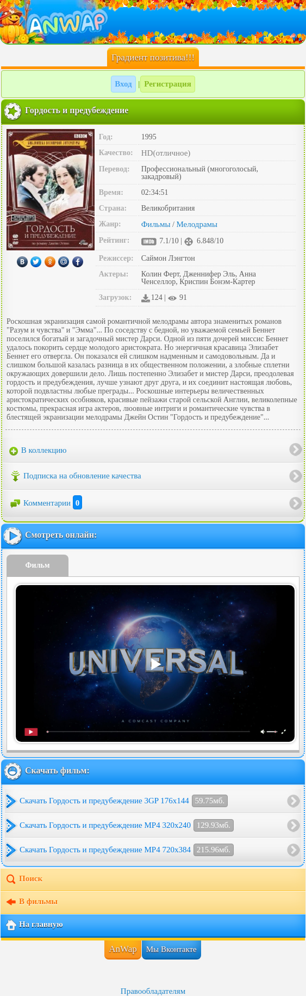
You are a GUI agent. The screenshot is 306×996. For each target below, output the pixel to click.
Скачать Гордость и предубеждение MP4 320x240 (127, 825)
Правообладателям (153, 991)
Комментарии (45, 503)
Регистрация (167, 83)
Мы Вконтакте (171, 949)
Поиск (23, 879)
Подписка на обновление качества (75, 476)
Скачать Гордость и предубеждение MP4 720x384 (127, 850)
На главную (34, 925)
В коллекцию (38, 451)
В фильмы (31, 902)
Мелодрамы (196, 224)
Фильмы (156, 224)
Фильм (38, 565)
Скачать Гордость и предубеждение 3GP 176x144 (124, 801)
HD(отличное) (166, 153)
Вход (123, 83)
